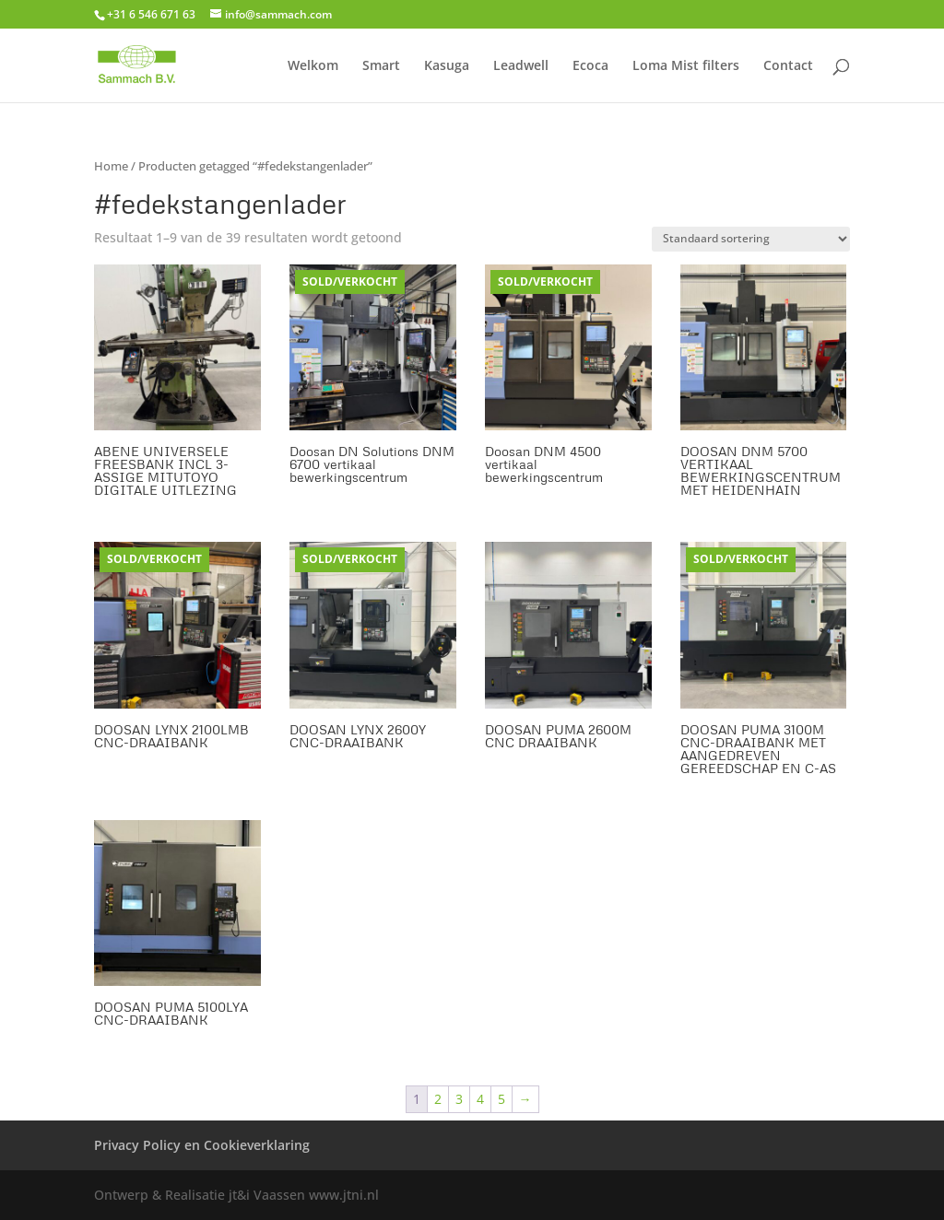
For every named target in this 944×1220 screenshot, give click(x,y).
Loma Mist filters (685, 66)
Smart (381, 66)
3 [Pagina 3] (459, 1099)
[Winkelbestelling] (751, 239)
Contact (788, 66)
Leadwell (521, 66)
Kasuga (446, 66)
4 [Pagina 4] (480, 1099)
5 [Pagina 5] (501, 1099)
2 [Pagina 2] (438, 1099)
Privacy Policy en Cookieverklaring (202, 1145)
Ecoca (590, 66)
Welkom (313, 66)
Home (111, 166)
